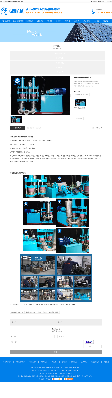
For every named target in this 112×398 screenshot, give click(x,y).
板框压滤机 (29, 21)
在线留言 (94, 1)
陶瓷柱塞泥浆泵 (18, 21)
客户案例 (58, 21)
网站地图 (53, 370)
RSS (59, 370)
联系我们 (109, 1)
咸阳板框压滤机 (30, 312)
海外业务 (96, 21)
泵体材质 (60, 72)
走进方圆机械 (86, 21)
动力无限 (48, 379)
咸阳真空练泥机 (42, 312)
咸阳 (78, 370)
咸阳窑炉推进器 (54, 312)
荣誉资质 (67, 21)
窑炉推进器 (60, 67)
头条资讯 (76, 21)
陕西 (74, 370)
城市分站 (69, 370)
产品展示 (49, 21)
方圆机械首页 (6, 21)
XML (63, 370)
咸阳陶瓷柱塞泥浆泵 (17, 312)
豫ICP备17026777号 (43, 370)
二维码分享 (98, 128)
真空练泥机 (40, 21)
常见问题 (102, 1)
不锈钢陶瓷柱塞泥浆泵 (81, 94)
